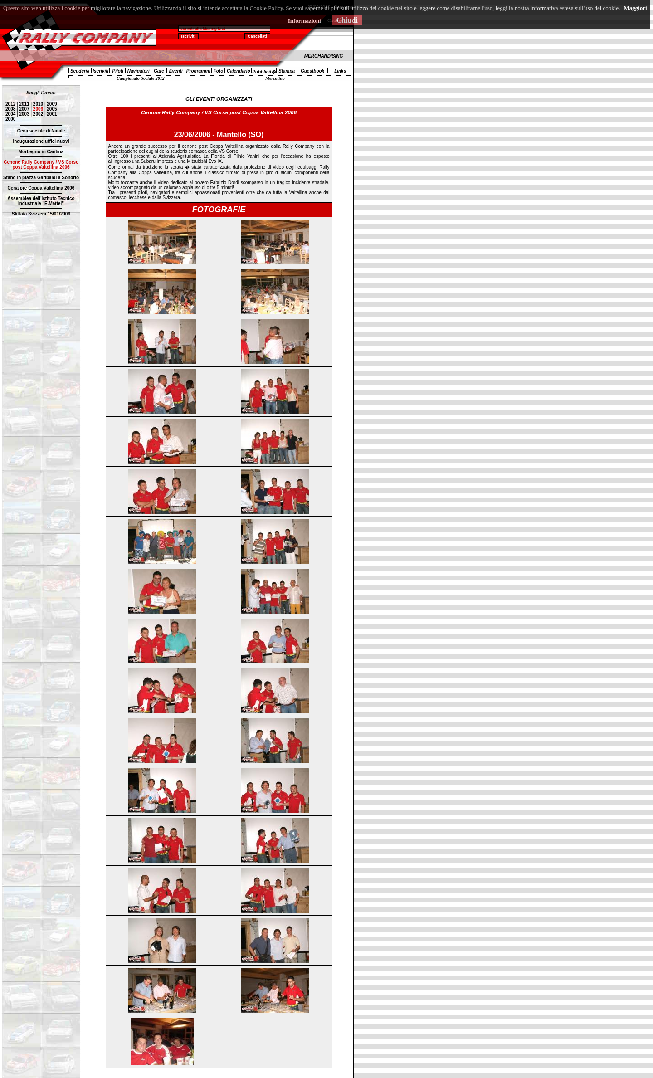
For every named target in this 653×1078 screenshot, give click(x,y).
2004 (10, 114)
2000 (10, 119)
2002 (38, 114)
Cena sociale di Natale (41, 130)
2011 (24, 104)
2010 (38, 104)
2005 (52, 109)
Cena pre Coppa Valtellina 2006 (41, 187)
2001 (52, 114)
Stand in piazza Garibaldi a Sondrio (41, 177)
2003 (24, 114)
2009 (52, 104)
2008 (10, 109)
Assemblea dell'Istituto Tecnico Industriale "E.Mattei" (40, 201)
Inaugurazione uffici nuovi (41, 141)
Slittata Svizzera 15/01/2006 (41, 213)
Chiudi (347, 20)
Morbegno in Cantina (41, 151)
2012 (10, 104)
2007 (24, 109)
